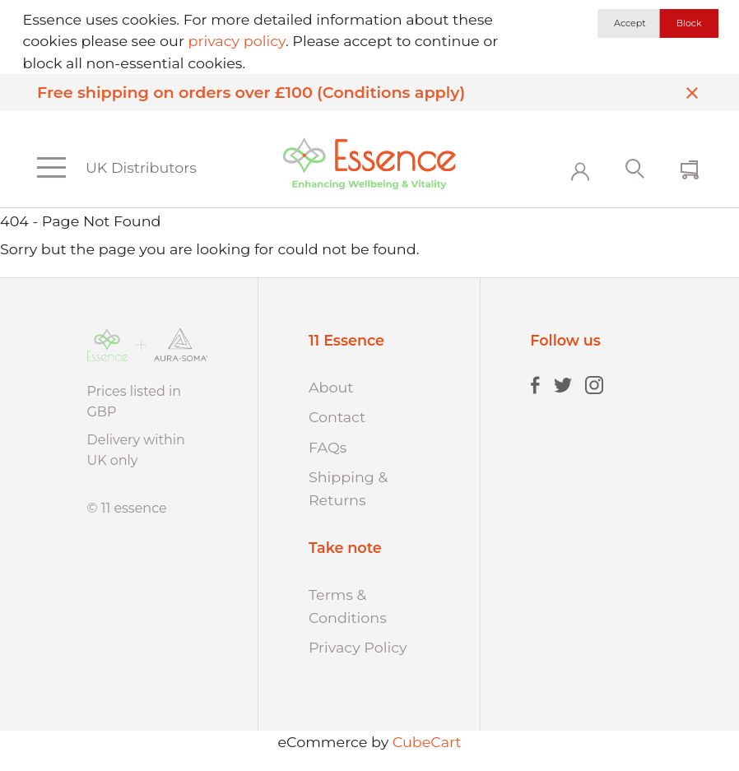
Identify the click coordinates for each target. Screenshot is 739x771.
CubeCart (427, 741)
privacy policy (237, 40)
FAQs (327, 447)
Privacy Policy (358, 647)
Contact (337, 416)
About (331, 387)
